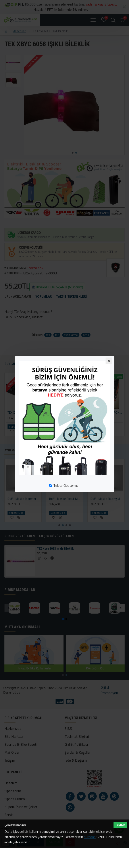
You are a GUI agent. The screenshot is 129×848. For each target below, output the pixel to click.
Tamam (120, 825)
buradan (90, 836)
